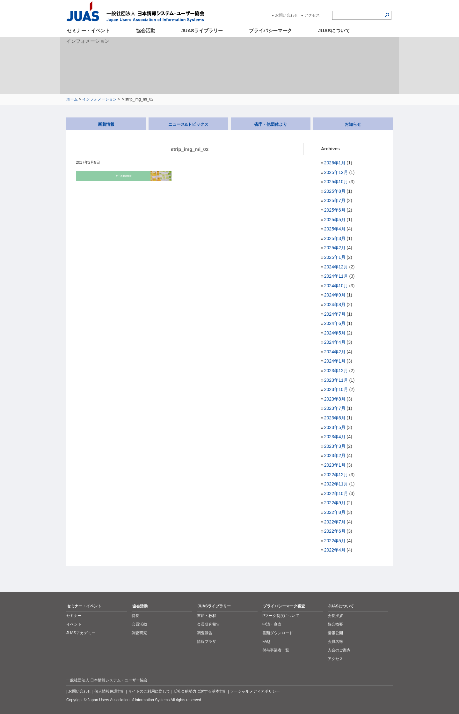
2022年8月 (335, 512)
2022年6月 (335, 531)
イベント (74, 624)
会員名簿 (335, 641)
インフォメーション (99, 99)
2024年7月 (335, 314)
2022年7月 (335, 521)
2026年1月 (335, 162)
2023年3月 (335, 446)
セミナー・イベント (88, 30)
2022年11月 (336, 483)
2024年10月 (336, 285)
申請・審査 (271, 624)
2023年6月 (335, 417)
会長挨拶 (335, 615)
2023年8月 (335, 399)
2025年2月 (335, 247)
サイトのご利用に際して (149, 691)
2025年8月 (335, 191)
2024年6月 (335, 323)
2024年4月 (335, 342)
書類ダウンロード (277, 633)
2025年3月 (335, 238)
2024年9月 (335, 294)
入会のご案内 (339, 650)
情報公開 (335, 633)
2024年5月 (335, 332)
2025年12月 (336, 172)
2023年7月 (335, 408)
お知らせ (353, 124)
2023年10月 (336, 389)
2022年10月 (336, 493)
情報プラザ (206, 641)
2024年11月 (336, 276)
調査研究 (139, 633)
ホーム (72, 99)
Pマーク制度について (280, 615)
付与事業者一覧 (275, 650)
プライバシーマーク (270, 30)
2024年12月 (336, 266)
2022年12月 (336, 474)
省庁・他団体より (270, 124)
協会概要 (335, 624)
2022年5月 (335, 540)
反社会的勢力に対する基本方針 (200, 691)
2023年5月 (335, 427)
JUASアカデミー (80, 633)
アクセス (312, 15)
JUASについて (334, 30)
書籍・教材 (206, 615)
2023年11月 (336, 380)
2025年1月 (335, 257)
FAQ (266, 641)
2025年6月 (335, 210)
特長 (135, 615)
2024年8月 (335, 304)
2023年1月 (335, 465)
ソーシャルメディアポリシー (255, 691)
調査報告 (204, 633)
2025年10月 (336, 181)
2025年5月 (335, 219)
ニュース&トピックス (188, 124)
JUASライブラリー (202, 30)
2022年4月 (335, 549)
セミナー (74, 615)
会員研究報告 (208, 624)
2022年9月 (335, 502)
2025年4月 (335, 228)
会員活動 (139, 624)
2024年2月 (335, 351)
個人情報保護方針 (109, 691)
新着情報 (106, 124)
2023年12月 (336, 370)
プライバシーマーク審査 (284, 606)
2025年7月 (335, 200)
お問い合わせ (286, 15)
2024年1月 (335, 361)
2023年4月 (335, 436)
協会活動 (145, 30)
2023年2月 (335, 455)
